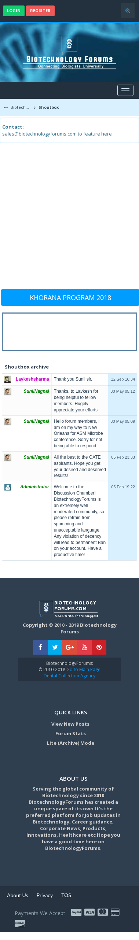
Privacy (45, 895)
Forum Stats (70, 733)
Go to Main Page (82, 669)
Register (40, 10)
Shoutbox (48, 107)
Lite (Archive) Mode (70, 743)
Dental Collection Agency (69, 676)
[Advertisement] (69, 219)
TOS (66, 895)
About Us (17, 895)
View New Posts (70, 724)
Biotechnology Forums (21, 107)
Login (14, 10)
